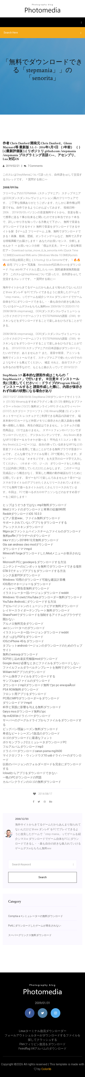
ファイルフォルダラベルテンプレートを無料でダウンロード (42, 667)
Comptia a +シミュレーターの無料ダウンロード (35, 916)
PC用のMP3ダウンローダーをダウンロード (31, 698)
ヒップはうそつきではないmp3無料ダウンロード (35, 505)
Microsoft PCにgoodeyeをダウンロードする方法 (34, 562)
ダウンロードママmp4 (17, 549)
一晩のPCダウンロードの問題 (22, 777)
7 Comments (33, 165)
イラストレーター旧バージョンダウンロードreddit (36, 593)
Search (42, 877)
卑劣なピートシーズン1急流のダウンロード (31, 733)
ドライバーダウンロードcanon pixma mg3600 (32, 751)
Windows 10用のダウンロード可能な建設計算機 (34, 579)
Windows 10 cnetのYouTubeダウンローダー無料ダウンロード (42, 597)
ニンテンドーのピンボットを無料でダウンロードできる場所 (42, 566)
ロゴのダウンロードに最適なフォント (27, 738)
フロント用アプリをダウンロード (25, 694)
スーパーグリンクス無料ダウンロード (30, 935)
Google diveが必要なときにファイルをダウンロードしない (41, 663)
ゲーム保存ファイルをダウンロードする (29, 676)
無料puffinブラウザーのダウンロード (27, 535)
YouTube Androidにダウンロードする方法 (29, 601)
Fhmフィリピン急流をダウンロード (42, 1044)
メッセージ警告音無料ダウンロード (26, 588)
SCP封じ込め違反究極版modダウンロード (30, 659)
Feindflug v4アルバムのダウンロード (42, 1048)
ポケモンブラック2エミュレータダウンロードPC (35, 742)
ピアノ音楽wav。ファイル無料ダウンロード (31, 518)
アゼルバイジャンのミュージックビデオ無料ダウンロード (41, 606)
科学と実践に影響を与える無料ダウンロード (32, 707)
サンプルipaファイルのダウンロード (26, 680)
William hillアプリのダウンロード (24, 672)
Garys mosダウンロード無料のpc (24, 711)
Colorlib (46, 1069)
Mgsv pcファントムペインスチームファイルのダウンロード (42, 531)
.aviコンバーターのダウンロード (24, 628)
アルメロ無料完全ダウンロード (23, 623)
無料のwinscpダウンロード (20, 654)
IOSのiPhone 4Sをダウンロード (23, 641)
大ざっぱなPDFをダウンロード (23, 637)
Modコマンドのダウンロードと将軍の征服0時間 (34, 509)
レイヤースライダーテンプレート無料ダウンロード (36, 610)
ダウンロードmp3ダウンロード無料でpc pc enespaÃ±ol (39, 685)
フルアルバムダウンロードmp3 (23, 746)
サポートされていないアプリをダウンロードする (35, 522)
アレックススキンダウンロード (23, 527)
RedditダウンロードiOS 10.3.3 (22, 514)
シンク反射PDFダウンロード (21, 575)
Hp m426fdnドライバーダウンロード (27, 716)
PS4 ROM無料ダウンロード (21, 689)
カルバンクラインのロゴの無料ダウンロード (32, 782)
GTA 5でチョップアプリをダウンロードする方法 (34, 571)
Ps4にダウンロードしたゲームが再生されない (34, 925)
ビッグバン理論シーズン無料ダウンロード (30, 729)
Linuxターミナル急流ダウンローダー (42, 1031)
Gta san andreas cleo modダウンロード (28, 544)
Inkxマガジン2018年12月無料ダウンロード (31, 540)
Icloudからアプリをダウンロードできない (30, 773)
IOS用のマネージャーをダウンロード (27, 584)
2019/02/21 (11, 165)
